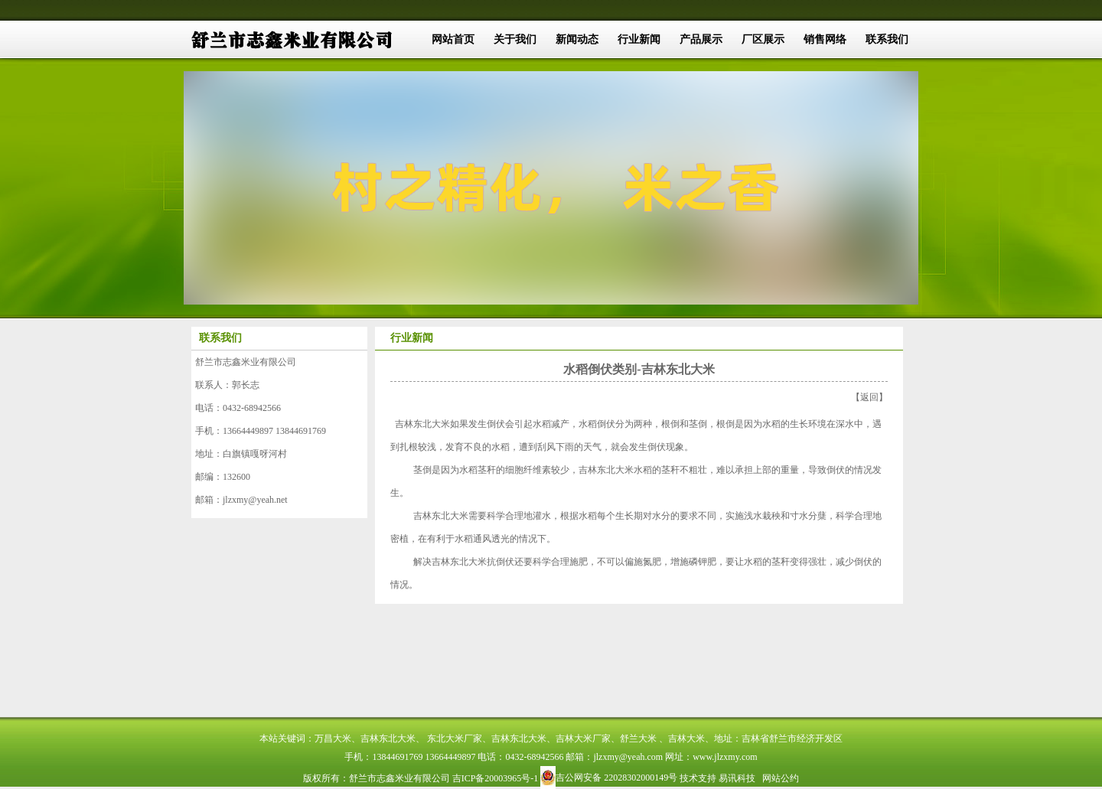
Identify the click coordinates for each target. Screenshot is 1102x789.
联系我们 (887, 39)
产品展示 (701, 39)
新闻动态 (577, 39)
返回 (869, 397)
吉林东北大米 (422, 424)
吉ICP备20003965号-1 (495, 778)
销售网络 (825, 39)
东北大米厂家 (454, 738)
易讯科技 (737, 778)
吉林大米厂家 (583, 738)
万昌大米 (333, 738)
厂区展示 (763, 39)
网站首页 (453, 39)
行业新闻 (639, 39)
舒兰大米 (638, 738)
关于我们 (515, 39)
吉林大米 (686, 738)
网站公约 (780, 778)
